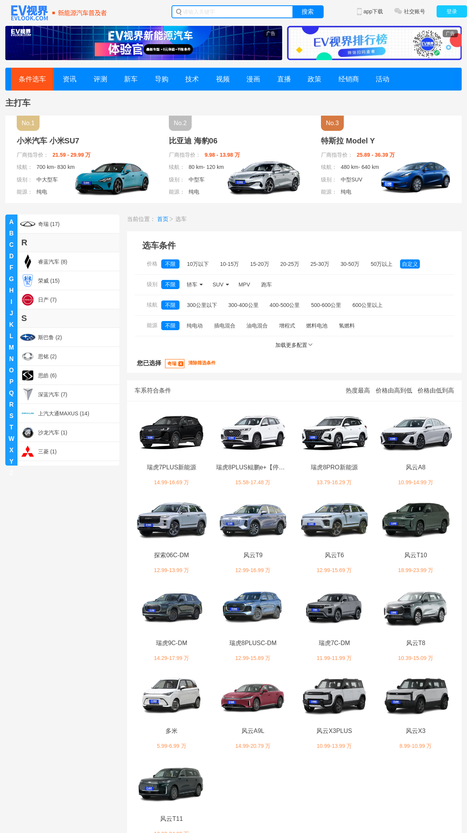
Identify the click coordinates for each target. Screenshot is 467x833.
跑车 (266, 284)
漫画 (253, 79)
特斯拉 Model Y (348, 141)
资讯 (69, 79)
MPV (244, 284)
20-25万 (289, 264)
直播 (284, 79)
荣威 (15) (40, 280)
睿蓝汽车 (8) (43, 261)
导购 (161, 79)
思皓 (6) (38, 375)
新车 (131, 79)
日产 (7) (38, 299)
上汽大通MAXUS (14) (54, 413)
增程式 (287, 326)
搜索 (308, 11)
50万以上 (382, 264)
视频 (223, 79)
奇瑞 (171, 363)
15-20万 (259, 264)
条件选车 (32, 79)
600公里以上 (368, 305)
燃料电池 (316, 326)
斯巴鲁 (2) (41, 337)
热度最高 (358, 390)
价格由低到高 (436, 390)
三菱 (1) (38, 451)
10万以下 (198, 264)
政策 (314, 79)
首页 (162, 219)
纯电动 (195, 326)
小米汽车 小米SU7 (48, 141)
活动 (382, 79)
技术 (192, 79)
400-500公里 (285, 305)
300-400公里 (243, 305)
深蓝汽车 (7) (43, 394)
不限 (170, 264)
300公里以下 (202, 305)
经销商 (348, 79)
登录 (451, 11)
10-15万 (229, 264)
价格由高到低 (394, 390)
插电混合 (224, 326)
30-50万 (350, 264)
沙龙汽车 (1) (43, 432)
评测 (100, 79)
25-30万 (319, 264)
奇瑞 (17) (40, 224)
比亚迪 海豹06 (193, 141)
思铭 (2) (38, 356)
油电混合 (257, 326)
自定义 (410, 264)
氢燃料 (347, 326)
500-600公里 (326, 305)
